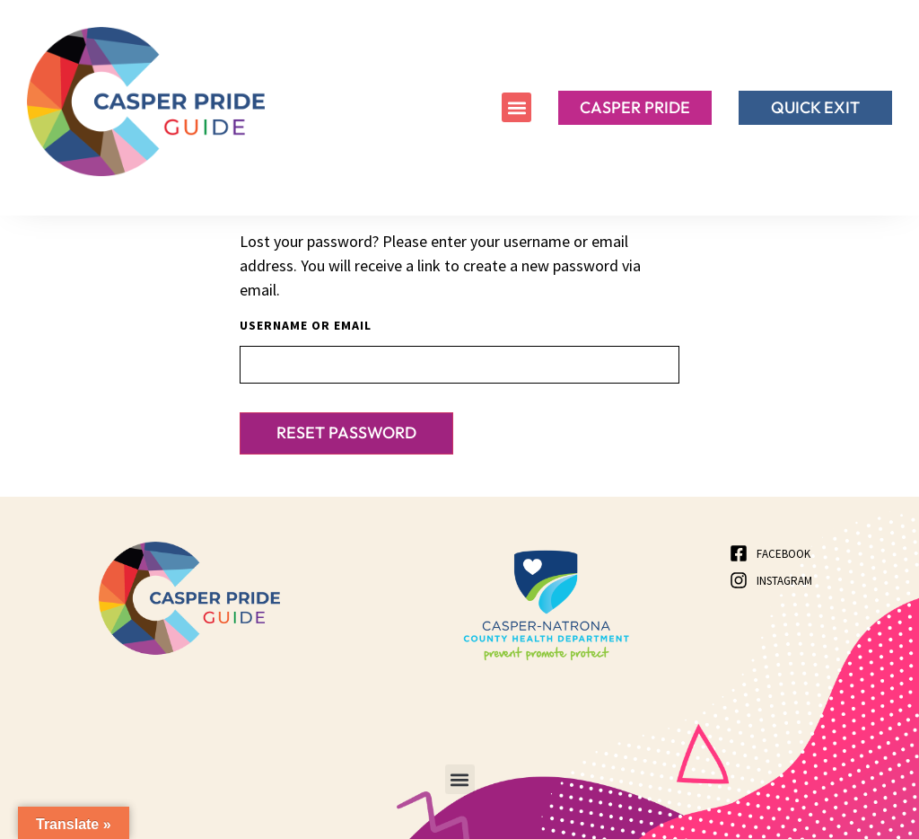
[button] (516, 107)
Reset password (346, 432)
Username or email (306, 325)
